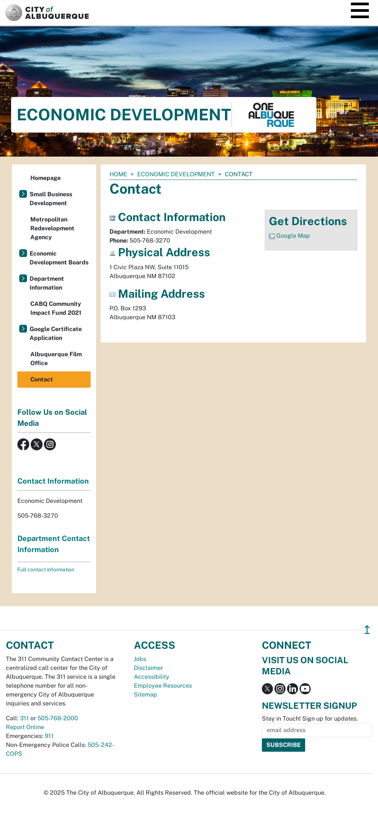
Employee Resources (163, 685)
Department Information (47, 283)
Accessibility (151, 676)
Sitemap (145, 694)
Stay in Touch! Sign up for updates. (310, 718)
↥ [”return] (367, 630)
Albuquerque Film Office (56, 359)
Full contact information (45, 569)
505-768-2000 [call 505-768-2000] (57, 718)
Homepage (45, 177)
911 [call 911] (49, 735)
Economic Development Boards (59, 258)
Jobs (140, 658)
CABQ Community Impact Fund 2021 (55, 308)
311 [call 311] (24, 718)
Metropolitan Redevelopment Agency (52, 228)
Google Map (293, 235)
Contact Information (53, 481)
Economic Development (176, 174)
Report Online (25, 727)
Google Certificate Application (56, 333)
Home (118, 174)
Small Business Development (51, 199)
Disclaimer (148, 667)
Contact (41, 379)
